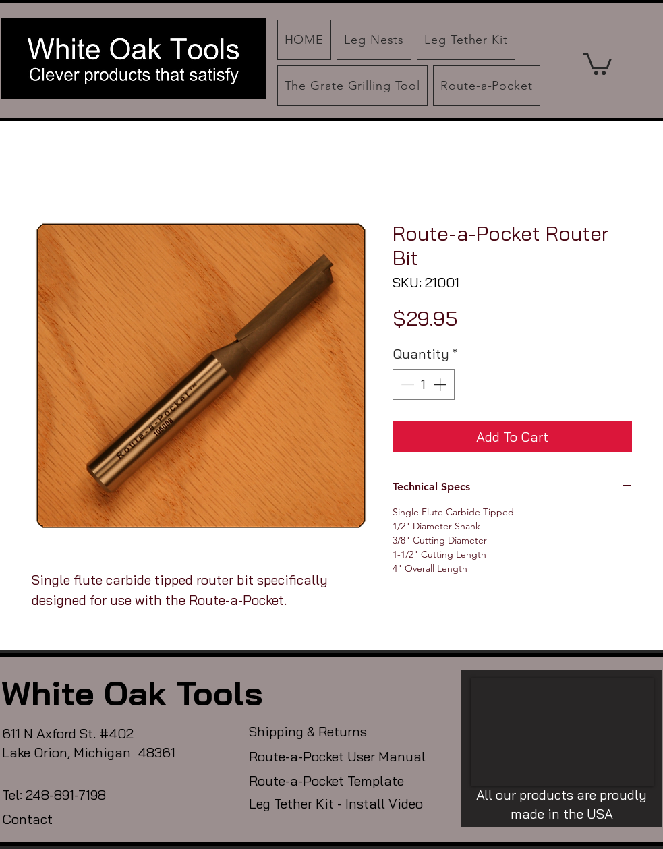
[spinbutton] (423, 384)
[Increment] (441, 384)
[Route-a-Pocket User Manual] (345, 756)
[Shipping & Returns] (317, 731)
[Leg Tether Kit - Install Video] (345, 803)
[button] (597, 63)
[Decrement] (406, 384)
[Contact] (51, 819)
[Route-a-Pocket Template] (345, 780)
